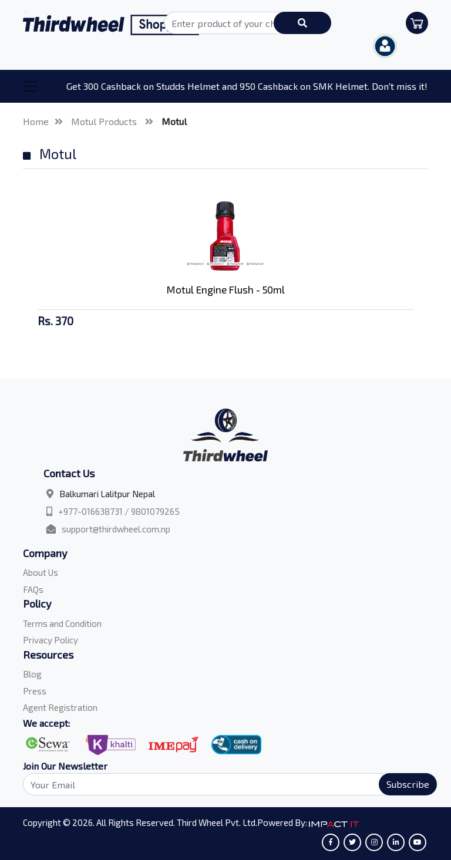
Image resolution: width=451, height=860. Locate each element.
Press (34, 691)
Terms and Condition (62, 623)
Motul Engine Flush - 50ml (226, 289)
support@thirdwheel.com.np (116, 529)
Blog (32, 674)
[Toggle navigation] (30, 86)
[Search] (223, 784)
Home (36, 121)
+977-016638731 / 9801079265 (119, 511)
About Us (40, 572)
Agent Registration (60, 707)
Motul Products (105, 121)
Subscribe (407, 784)
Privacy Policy (50, 640)
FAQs (33, 589)
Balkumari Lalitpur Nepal (107, 493)
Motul (174, 121)
